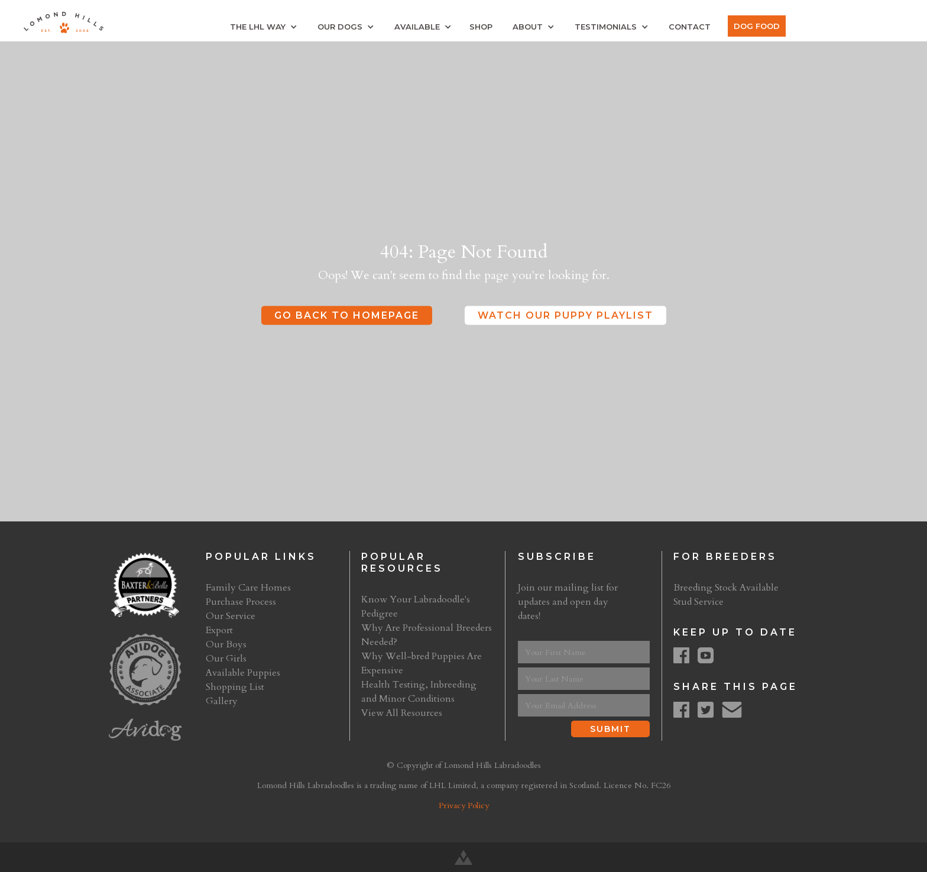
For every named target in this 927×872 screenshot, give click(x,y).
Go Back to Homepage (346, 315)
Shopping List (235, 686)
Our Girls (226, 658)
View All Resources (401, 712)
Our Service (230, 616)
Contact (690, 26)
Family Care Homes (248, 587)
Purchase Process (241, 601)
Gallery (222, 701)
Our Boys (226, 644)
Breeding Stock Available (726, 587)
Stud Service (698, 601)
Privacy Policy (464, 805)
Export (219, 630)
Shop (480, 26)
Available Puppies (243, 672)
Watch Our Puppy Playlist (565, 315)
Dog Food (757, 26)
